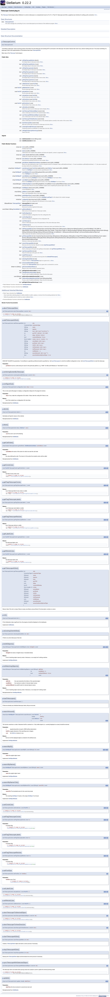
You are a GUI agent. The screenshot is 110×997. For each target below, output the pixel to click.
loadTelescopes (26, 224)
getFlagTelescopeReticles (28, 64)
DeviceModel (16, 209)
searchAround (25, 168)
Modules (10, 7)
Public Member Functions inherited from (16, 284)
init (23, 147)
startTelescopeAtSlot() (88, 361)
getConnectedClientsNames (29, 266)
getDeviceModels (26, 209)
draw (23, 158)
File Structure (51, 7)
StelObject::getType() (47, 197)
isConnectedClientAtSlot (28, 262)
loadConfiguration (26, 213)
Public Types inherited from (12, 293)
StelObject (29, 170)
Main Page (4, 7)
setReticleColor (26, 83)
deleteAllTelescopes (27, 205)
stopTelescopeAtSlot (27, 251)
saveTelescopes (26, 221)
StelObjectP (17, 168)
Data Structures (18, 7)
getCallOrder (25, 162)
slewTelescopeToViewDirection (29, 118)
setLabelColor (25, 95)
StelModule (25, 286)
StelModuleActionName (34, 162)
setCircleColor (25, 99)
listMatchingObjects (27, 183)
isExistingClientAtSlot (27, 259)
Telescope (5, 15)
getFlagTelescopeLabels (28, 72)
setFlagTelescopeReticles (28, 60)
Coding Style (27, 7)
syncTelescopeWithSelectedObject (30, 115)
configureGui (25, 199)
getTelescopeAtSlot (27, 236)
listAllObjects (25, 187)
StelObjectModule (27, 284)
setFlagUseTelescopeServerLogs (30, 130)
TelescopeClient (36, 50)
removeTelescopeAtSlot (28, 243)
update (24, 154)
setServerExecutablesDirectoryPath (30, 278)
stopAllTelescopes (26, 255)
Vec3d (34, 168)
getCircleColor (25, 103)
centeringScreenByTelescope (29, 126)
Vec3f (34, 83)
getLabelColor (25, 91)
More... (96, 15)
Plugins (44, 7)
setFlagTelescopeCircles (28, 76)
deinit (23, 151)
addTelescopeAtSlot (27, 228)
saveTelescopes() (56, 361)
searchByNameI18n (27, 172)
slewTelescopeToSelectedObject (30, 111)
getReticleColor (26, 87)
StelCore (27, 158)
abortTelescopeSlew (27, 122)
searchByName (25, 176)
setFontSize (25, 107)
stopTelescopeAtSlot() (49, 245)
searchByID (25, 180)
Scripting (38, 7)
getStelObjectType (26, 195)
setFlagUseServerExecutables (29, 272)
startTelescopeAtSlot (27, 247)
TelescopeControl (9, 21)
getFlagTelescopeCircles (28, 79)
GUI (33, 7)
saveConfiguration (26, 217)
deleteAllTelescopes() (52, 256)
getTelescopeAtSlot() (57, 248)
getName (24, 191)
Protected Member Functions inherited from (16, 299)
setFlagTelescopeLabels (28, 68)
